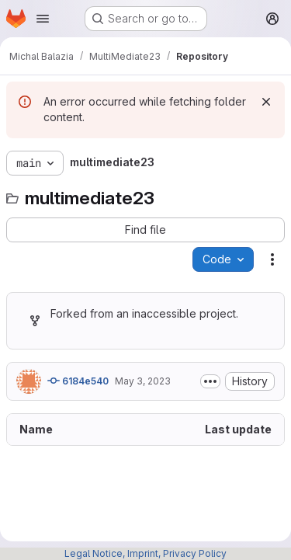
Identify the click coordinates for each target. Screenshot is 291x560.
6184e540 (78, 380)
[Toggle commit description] (210, 381)
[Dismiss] (266, 101)
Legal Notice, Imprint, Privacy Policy (145, 553)
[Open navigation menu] (42, 18)
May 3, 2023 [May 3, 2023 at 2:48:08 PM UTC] (143, 381)
